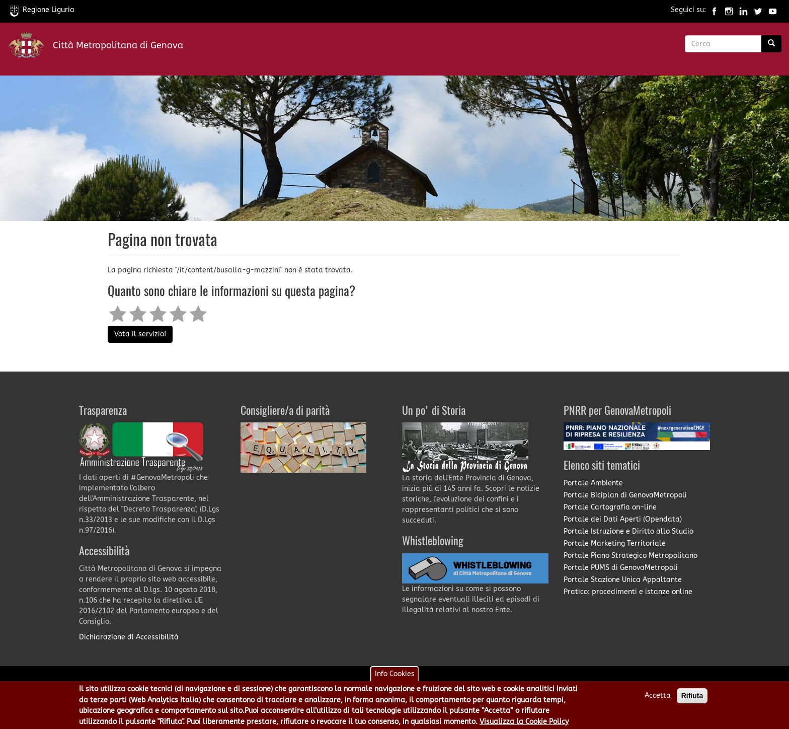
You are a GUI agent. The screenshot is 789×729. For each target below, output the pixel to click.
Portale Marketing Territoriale (615, 543)
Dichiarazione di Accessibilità (129, 637)
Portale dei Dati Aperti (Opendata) (623, 519)
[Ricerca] (771, 43)
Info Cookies (395, 677)
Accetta (658, 699)
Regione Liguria (42, 10)
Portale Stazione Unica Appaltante (623, 579)
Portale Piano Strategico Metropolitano (630, 555)
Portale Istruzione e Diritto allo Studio (628, 531)
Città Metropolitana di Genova (118, 45)
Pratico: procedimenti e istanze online (628, 592)
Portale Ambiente (593, 483)
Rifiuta (692, 699)
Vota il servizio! (140, 334)
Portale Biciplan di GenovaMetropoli (625, 495)
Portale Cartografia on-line (610, 507)
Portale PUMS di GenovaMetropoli (621, 567)
